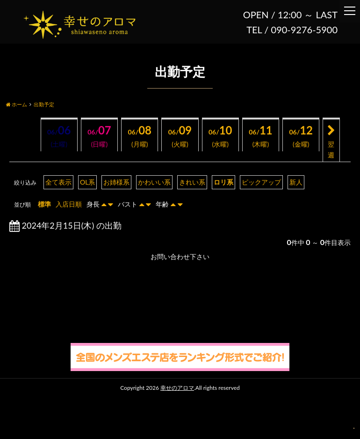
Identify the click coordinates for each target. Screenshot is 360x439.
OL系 (87, 182)
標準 (44, 204)
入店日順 (69, 204)
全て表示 (58, 182)
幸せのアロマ (177, 387)
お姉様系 (116, 182)
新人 (295, 182)
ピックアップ (261, 182)
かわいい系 (154, 182)
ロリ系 (223, 182)
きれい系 (192, 182)
